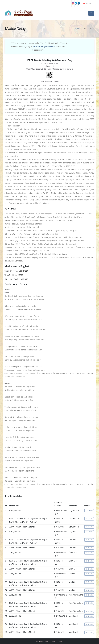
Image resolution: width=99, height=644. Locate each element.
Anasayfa (78, 29)
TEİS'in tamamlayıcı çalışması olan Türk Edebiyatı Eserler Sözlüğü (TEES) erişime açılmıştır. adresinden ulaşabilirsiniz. (39, 46)
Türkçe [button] (87, 3)
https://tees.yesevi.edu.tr (44, 46)
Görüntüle (89, 511)
